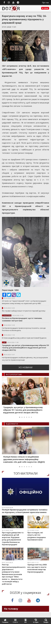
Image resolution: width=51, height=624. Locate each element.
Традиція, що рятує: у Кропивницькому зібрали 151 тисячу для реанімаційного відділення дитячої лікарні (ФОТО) (25, 347)
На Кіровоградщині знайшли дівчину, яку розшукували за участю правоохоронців (25, 358)
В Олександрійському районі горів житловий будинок (24, 338)
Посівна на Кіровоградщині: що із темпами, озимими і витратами (22, 319)
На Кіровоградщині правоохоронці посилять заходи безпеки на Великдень (24, 329)
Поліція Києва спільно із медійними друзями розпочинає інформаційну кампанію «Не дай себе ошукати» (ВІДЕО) (24, 459)
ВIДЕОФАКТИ (12, 424)
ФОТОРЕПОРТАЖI (14, 374)
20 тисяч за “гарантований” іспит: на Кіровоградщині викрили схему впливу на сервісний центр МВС (24, 302)
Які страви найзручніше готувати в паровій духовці (23, 311)
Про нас (45, 2)
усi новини (25, 367)
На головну (11, 608)
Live (45, 8)
